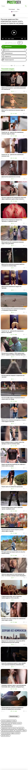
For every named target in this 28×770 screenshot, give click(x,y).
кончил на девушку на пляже (9, 720)
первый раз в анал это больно (9, 728)
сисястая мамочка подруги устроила (10, 733)
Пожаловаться (8, 53)
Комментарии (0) (9, 59)
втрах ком (20, 728)
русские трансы (5, 735)
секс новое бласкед (6, 725)
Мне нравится (6, 43)
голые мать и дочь (6, 723)
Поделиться (8, 56)
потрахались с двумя (21, 730)
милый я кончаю (17, 723)
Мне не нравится (9, 43)
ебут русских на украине (7, 730)
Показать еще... (14, 716)
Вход (18, 9)
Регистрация (12, 9)
